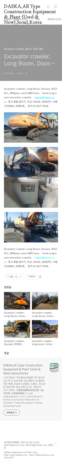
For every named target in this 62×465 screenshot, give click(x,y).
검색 (48, 6)
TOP (55, 443)
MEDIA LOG (54, 19)
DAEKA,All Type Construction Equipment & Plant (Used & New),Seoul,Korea (30, 6)
